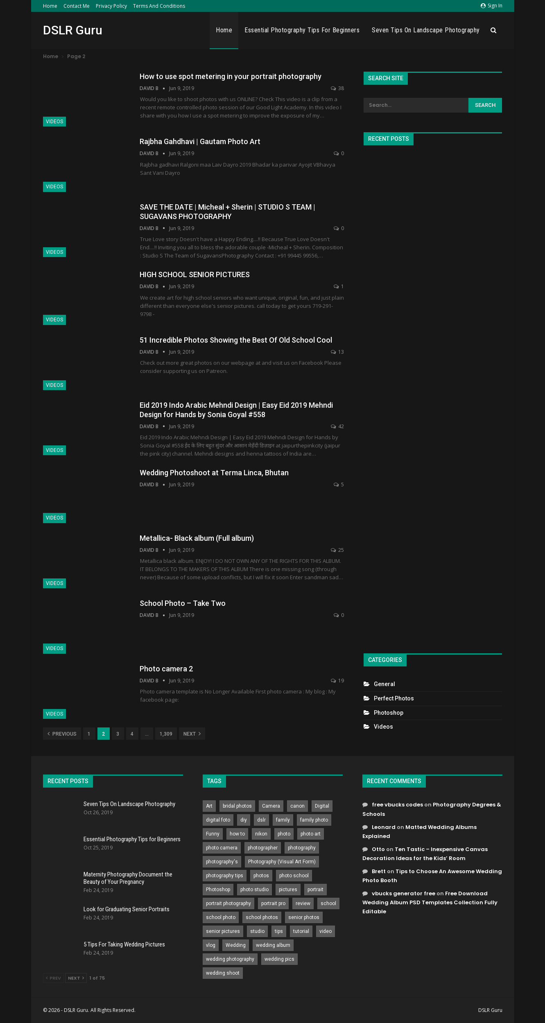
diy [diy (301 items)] (243, 820)
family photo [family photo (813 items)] (314, 820)
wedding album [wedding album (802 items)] (273, 945)
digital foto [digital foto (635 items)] (218, 820)
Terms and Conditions (159, 5)
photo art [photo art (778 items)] (311, 834)
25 (337, 550)
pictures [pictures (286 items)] (288, 889)
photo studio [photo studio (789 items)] (254, 889)
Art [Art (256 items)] (209, 806)
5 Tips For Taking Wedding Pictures (124, 944)
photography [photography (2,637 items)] (302, 848)
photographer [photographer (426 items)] (263, 848)
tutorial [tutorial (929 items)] (301, 931)
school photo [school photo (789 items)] (220, 917)
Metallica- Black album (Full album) (197, 538)
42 (337, 426)
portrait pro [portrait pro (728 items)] (273, 903)
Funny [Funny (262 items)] (212, 834)
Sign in (491, 5)
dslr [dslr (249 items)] (261, 820)
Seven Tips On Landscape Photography (426, 30)
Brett (379, 871)
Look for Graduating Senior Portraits (127, 909)
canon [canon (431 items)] (297, 806)
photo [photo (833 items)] (284, 834)
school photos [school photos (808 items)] (262, 917)
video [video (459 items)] (325, 931)
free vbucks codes (397, 804)
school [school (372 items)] (328, 903)
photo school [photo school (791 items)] (294, 875)
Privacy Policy (111, 5)
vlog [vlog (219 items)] (210, 945)
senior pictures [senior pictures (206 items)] (223, 931)
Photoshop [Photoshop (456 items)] (218, 889)
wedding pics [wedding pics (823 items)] (279, 959)
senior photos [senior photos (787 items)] (303, 917)
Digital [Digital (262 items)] (322, 806)
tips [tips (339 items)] (279, 931)
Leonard (384, 827)
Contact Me (76, 5)
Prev (53, 978)
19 (337, 680)
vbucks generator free (403, 893)
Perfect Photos (394, 698)
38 (337, 88)
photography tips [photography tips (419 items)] (224, 875)
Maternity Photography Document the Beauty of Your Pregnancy (128, 878)
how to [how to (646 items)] (237, 834)
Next (192, 733)
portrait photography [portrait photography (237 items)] (228, 903)
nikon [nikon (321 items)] (261, 834)
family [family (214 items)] (283, 820)
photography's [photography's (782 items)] (222, 862)
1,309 (166, 734)
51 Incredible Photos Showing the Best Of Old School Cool (236, 340)
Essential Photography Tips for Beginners (302, 30)
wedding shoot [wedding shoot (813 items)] (223, 973)
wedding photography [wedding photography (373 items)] (230, 959)
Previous (62, 733)
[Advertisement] (433, 396)
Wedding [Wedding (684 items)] (236, 945)
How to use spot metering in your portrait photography (230, 76)
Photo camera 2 (166, 668)
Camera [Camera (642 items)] (271, 806)
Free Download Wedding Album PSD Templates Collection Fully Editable (430, 902)
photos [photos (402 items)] (261, 875)
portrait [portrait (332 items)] (315, 889)
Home (50, 5)
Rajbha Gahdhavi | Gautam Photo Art (200, 141)
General (384, 684)
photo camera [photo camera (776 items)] (221, 848)
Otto (378, 849)
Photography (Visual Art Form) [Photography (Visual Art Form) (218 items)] (282, 862)
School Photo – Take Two (183, 603)
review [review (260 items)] (303, 903)
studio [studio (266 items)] (257, 931)
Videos (54, 121)
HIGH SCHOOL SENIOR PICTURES (195, 274)
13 (337, 351)
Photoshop (388, 712)
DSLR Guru (72, 30)
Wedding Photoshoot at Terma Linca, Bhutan (214, 472)
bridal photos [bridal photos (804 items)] (237, 806)
